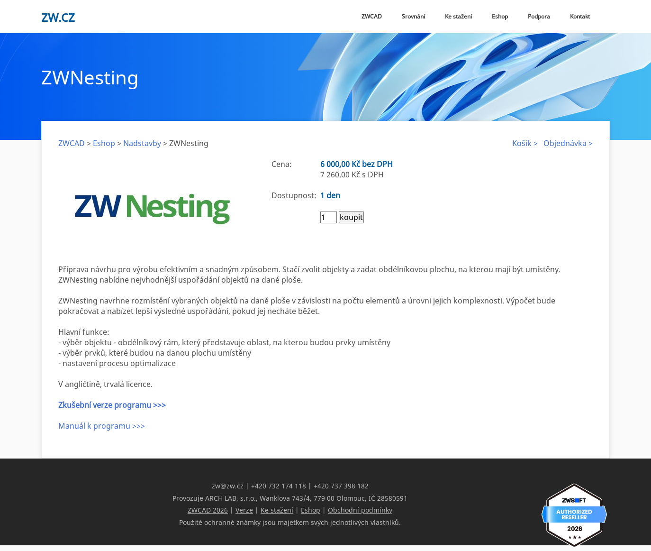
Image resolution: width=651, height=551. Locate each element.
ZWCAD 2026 (208, 509)
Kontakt (580, 16)
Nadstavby (142, 143)
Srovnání (413, 16)
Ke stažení (458, 16)
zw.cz (58, 17)
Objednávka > (568, 143)
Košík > (525, 143)
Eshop (500, 16)
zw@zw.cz (228, 485)
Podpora (539, 16)
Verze (244, 509)
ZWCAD (372, 16)
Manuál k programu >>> (101, 426)
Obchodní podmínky (360, 509)
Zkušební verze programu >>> (112, 405)
